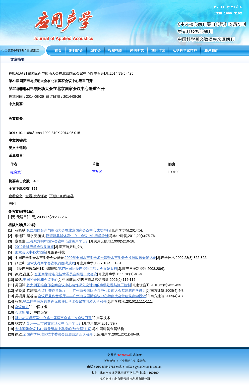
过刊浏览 (137, 50)
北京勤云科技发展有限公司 (132, 379)
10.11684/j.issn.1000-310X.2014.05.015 (49, 133)
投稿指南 (115, 50)
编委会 (95, 50)
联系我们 (211, 50)
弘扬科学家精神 (185, 50)
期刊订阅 (158, 50)
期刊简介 (76, 50)
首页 (58, 50)
